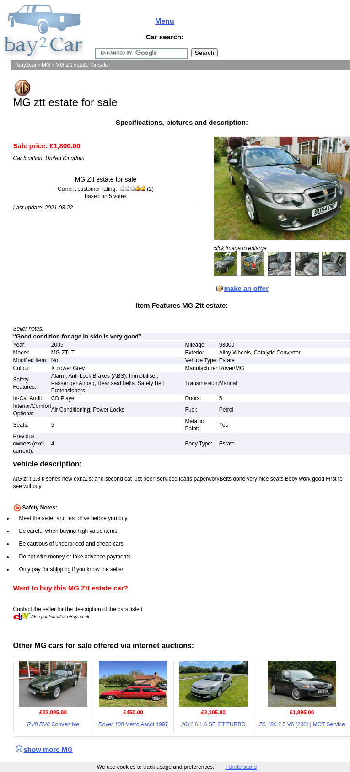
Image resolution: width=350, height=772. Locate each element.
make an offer (246, 288)
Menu (164, 21)
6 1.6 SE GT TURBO (213, 724)
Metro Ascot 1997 (133, 724)
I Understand (241, 767)
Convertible (53, 724)
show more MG (48, 749)
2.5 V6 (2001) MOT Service (302, 724)
